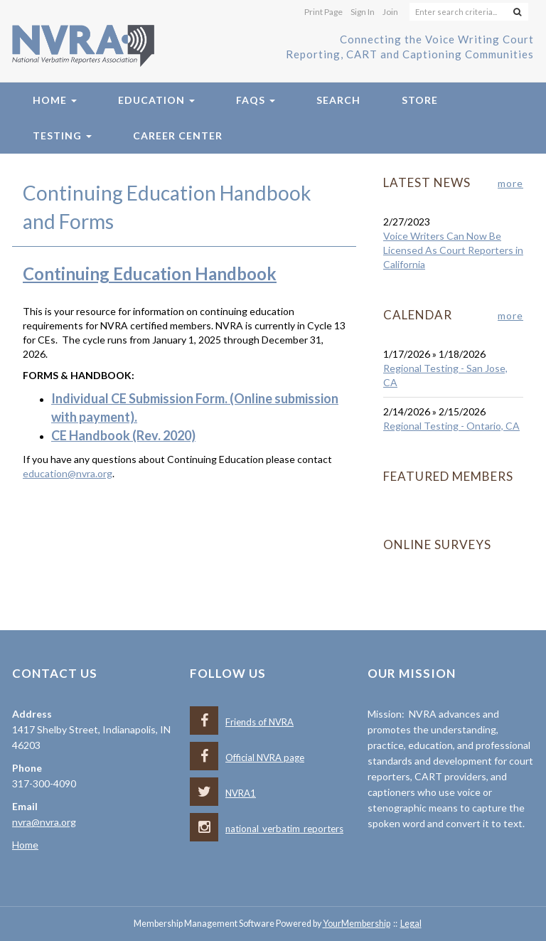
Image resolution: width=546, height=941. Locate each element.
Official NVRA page (247, 757)
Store (420, 100)
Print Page (323, 11)
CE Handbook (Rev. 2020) (123, 435)
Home (55, 100)
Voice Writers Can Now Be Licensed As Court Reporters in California (453, 250)
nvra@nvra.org (44, 822)
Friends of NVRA (242, 722)
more (510, 183)
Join (390, 11)
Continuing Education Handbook (150, 273)
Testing (62, 135)
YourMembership (356, 923)
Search (338, 100)
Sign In (362, 11)
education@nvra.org (67, 473)
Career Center (178, 135)
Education (156, 100)
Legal (411, 923)
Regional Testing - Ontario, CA (451, 426)
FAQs (255, 100)
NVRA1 (223, 793)
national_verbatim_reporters (266, 828)
